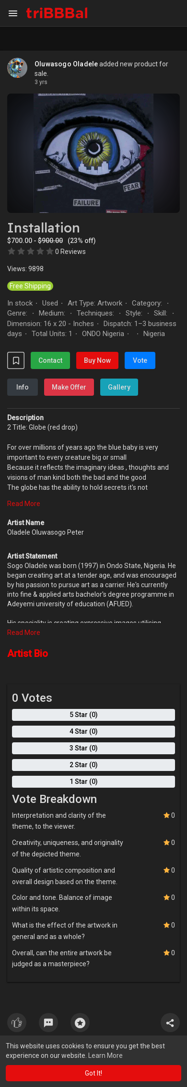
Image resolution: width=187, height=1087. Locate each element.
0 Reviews (70, 251)
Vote (140, 360)
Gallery (119, 387)
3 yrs (41, 82)
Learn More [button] (105, 1055)
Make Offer (69, 387)
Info (22, 387)
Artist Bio (27, 653)
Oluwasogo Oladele (66, 64)
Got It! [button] (93, 1073)
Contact (50, 360)
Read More (23, 503)
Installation (43, 228)
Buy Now (97, 360)
